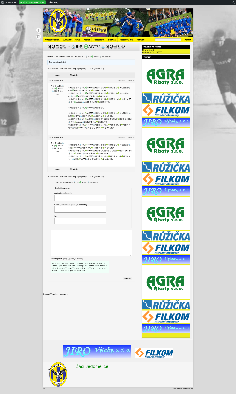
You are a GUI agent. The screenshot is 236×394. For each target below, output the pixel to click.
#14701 (131, 80)
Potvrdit (127, 284)
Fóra (63, 56)
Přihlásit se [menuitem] (11, 2)
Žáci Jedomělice (92, 366)
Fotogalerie (99, 40)
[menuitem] (2, 2)
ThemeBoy (188, 389)
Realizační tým (126, 40)
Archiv (87, 40)
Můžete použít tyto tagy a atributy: (67, 264)
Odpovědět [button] (121, 80)
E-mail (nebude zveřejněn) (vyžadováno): (70, 205)
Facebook (38, 30)
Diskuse (112, 40)
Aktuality (67, 40)
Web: (56, 216)
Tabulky (140, 40)
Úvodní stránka (52, 40)
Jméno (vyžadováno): (63, 193)
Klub (77, 40)
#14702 (131, 138)
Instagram (38, 36)
